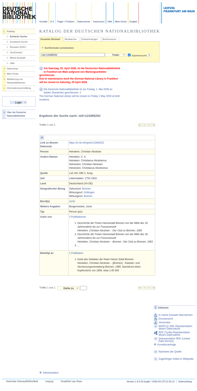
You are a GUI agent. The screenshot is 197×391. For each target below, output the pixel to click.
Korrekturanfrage (165, 344)
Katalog (11, 31)
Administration (49, 372)
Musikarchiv (71, 39)
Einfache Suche (18, 36)
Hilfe (109, 21)
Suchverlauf (16, 52)
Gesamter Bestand (50, 39)
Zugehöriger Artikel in (176, 358)
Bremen (86, 188)
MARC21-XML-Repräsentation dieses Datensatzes (175, 327)
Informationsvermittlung (19, 88)
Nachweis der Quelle (170, 351)
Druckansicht (166, 318)
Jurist (72, 201)
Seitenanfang (185, 381)
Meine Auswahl (17, 58)
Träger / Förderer (65, 21)
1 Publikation (76, 253)
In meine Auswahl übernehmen (176, 315)
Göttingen (89, 192)
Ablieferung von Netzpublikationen (16, 81)
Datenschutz (83, 21)
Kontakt (43, 21)
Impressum (99, 21)
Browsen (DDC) (18, 47)
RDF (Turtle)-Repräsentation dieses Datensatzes (174, 333)
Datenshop (12, 68)
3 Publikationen (77, 216)
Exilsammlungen (89, 39)
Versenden (164, 322)
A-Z (52, 21)
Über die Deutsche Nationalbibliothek (16, 114)
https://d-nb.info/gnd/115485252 (86, 142)
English (133, 21)
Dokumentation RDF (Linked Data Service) (174, 340)
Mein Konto (121, 21)
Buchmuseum (109, 39)
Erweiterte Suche (19, 42)
